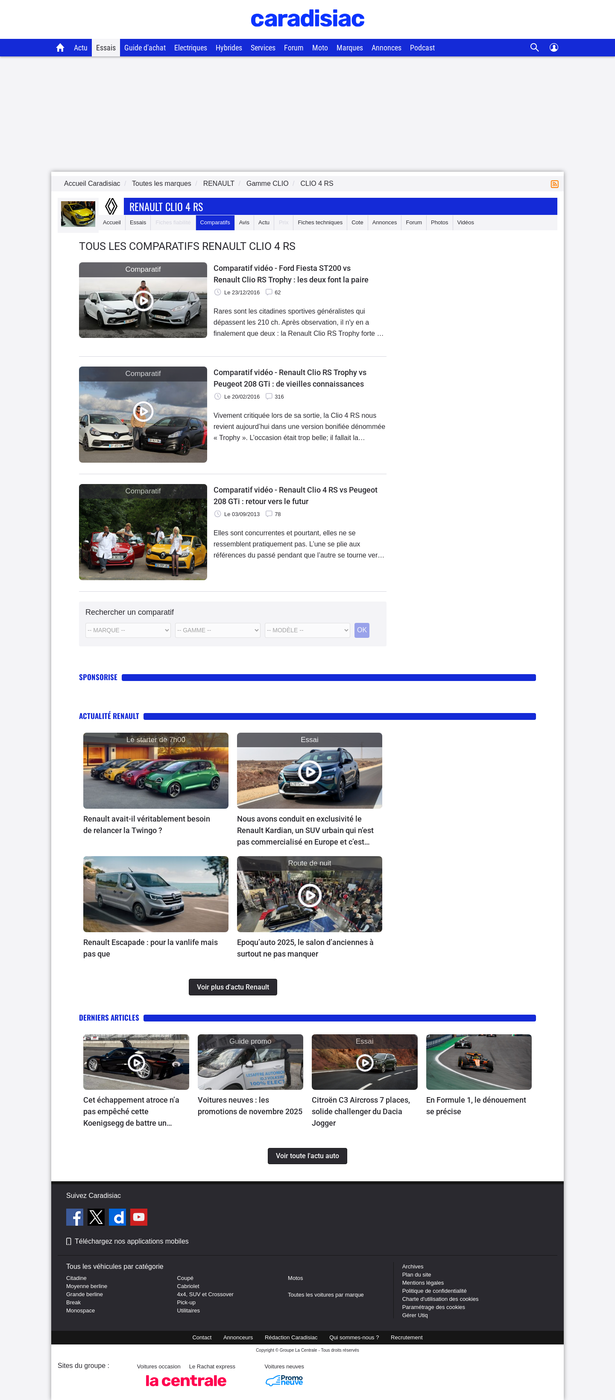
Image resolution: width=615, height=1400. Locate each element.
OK (362, 630)
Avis (244, 222)
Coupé (185, 1278)
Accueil (112, 222)
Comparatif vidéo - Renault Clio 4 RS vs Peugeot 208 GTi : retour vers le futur (296, 495)
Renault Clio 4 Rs (166, 206)
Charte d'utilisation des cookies (440, 1299)
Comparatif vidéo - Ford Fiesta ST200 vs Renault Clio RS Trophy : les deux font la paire (291, 274)
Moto (320, 47)
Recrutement (406, 1337)
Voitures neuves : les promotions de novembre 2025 (250, 1105)
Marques (350, 47)
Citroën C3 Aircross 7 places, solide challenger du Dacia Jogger (361, 1111)
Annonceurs (238, 1337)
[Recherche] (535, 47)
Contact (201, 1337)
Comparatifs (215, 222)
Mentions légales (423, 1283)
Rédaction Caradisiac (291, 1337)
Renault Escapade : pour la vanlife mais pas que (150, 948)
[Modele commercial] (307, 630)
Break (73, 1302)
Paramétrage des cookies (433, 1307)
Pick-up (186, 1302)
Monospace (80, 1310)
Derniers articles (109, 1017)
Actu (81, 47)
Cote (357, 222)
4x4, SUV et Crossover (205, 1294)
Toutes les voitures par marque (326, 1294)
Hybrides (229, 47)
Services (263, 47)
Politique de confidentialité (434, 1291)
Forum (294, 47)
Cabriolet (188, 1286)
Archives (413, 1266)
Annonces (386, 47)
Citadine (76, 1278)
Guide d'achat (145, 47)
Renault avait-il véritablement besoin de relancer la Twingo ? (146, 824)
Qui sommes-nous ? (354, 1337)
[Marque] (128, 630)
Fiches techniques (320, 222)
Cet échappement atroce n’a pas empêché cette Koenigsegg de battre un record (131, 1112)
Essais (106, 47)
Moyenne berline (86, 1286)
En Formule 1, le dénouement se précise (476, 1105)
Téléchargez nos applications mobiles (132, 1241)
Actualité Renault (109, 715)
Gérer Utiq (415, 1315)
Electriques (190, 47)
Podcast (422, 47)
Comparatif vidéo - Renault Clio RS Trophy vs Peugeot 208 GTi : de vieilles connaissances (290, 378)
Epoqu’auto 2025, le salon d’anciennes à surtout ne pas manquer (305, 948)
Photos (439, 222)
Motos (295, 1278)
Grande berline (84, 1294)
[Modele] (218, 630)
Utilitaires (188, 1310)
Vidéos (465, 222)
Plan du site (416, 1274)
